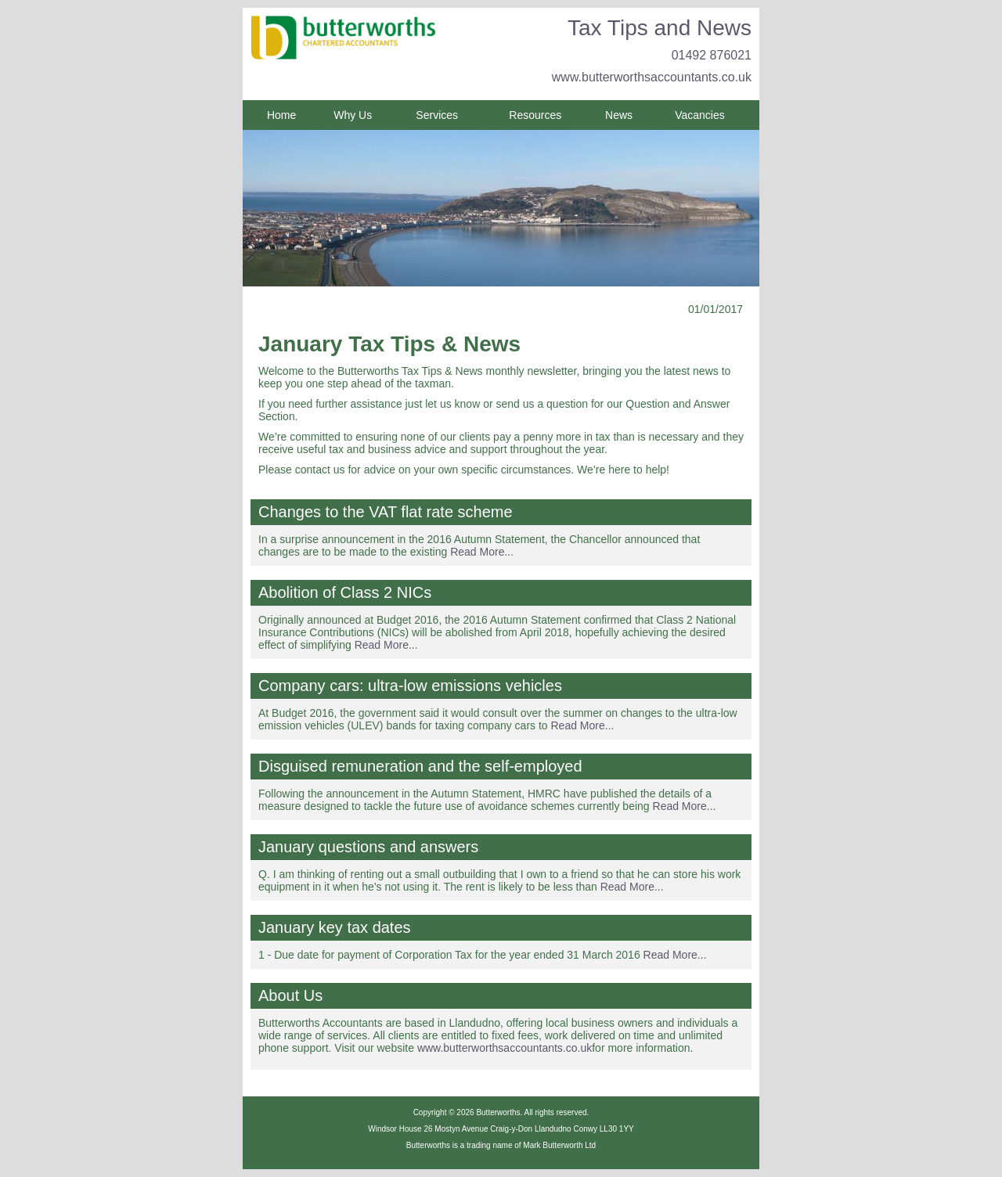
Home (281, 115)
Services (437, 115)
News (619, 115)
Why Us (352, 115)
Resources (535, 115)
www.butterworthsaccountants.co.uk (652, 77)
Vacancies (700, 115)
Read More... (482, 551)
